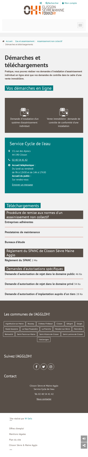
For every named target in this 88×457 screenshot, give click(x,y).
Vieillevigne (44, 339)
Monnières (78, 329)
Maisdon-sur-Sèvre (62, 329)
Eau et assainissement (24, 41)
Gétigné (69, 323)
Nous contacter (44, 399)
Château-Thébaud (45, 323)
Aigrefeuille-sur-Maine (14, 323)
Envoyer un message (22, 184)
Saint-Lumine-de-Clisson (73, 334)
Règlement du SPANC (18, 260)
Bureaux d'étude (15, 242)
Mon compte (69, 3)
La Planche (46, 329)
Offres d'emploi (16, 428)
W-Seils (28, 418)
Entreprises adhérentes (19, 222)
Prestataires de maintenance (22, 232)
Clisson (59, 323)
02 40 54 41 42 (19, 159)
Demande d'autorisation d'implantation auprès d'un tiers (40, 294)
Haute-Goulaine (11, 329)
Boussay (31, 323)
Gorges (79, 323)
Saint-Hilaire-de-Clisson (49, 334)
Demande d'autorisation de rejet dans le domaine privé (39, 284)
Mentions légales (17, 434)
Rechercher (52, 3)
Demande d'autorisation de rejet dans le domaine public (40, 274)
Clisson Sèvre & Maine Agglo (23, 445)
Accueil (9, 41)
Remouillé (9, 334)
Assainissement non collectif (49, 41)
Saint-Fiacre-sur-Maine (26, 334)
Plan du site (15, 439)
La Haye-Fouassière (30, 329)
